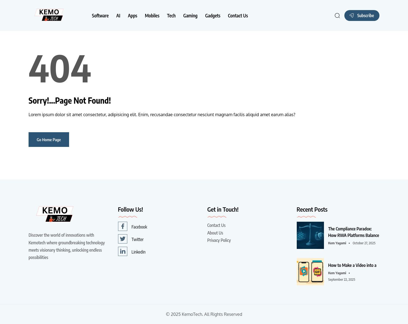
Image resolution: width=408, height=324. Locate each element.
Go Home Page (49, 139)
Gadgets (212, 15)
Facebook (132, 226)
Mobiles (152, 15)
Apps (132, 15)
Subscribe (361, 14)
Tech (171, 15)
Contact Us (238, 15)
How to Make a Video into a (352, 265)
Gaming (190, 15)
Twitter (131, 238)
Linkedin (132, 251)
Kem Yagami (337, 243)
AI (118, 15)
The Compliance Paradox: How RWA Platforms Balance (353, 232)
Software (100, 15)
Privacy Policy (219, 240)
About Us (215, 233)
